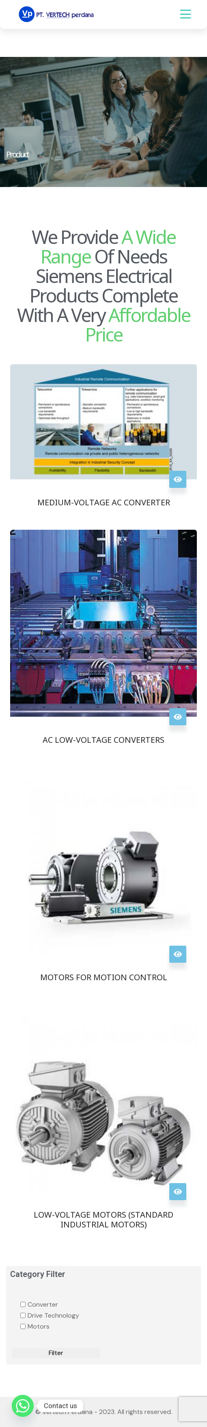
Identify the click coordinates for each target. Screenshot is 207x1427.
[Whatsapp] (23, 1406)
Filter (56, 1353)
